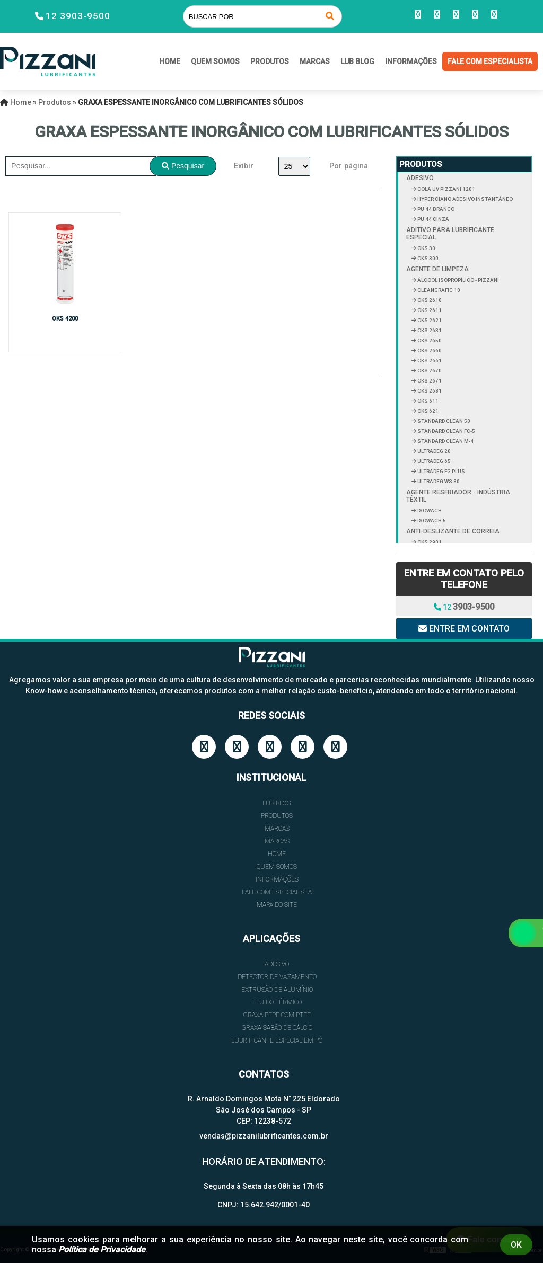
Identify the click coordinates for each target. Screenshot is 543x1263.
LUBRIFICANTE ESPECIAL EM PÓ (276, 1040)
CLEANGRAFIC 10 (438, 290)
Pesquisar (183, 166)
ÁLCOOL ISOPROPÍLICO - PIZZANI (457, 280)
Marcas (315, 61)
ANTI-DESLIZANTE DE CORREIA (453, 531)
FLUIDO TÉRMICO (277, 1002)
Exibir (243, 166)
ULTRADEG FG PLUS (440, 471)
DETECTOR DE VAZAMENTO (277, 977)
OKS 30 (425, 248)
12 (464, 607)
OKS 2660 (429, 350)
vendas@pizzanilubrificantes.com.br (263, 1136)
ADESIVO (420, 178)
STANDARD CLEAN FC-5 (445, 431)
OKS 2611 (429, 310)
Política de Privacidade (101, 1249)
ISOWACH (429, 510)
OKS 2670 (429, 370)
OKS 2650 (429, 340)
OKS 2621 (429, 320)
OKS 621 (427, 411)
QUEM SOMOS (215, 61)
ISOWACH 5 (431, 520)
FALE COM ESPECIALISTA (490, 61)
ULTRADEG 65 (433, 461)
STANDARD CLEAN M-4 (445, 441)
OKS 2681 (429, 391)
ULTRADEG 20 (433, 451)
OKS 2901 (429, 542)
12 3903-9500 (78, 16)
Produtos (269, 61)
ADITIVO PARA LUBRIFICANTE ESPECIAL (450, 233)
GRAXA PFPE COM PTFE (277, 1015)
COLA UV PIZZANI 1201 (445, 189)
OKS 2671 (429, 381)
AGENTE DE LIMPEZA (437, 269)
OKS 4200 (65, 318)
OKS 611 (427, 401)
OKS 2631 (429, 330)
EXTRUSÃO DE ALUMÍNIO (277, 989)
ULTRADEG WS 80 (438, 481)
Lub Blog (357, 61)
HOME (169, 61)
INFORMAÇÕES (411, 61)
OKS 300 (427, 258)
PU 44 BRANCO (435, 209)
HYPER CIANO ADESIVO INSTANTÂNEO (464, 199)
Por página (348, 166)
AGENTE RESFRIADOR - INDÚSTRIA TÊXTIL (458, 495)
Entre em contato (464, 629)
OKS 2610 (429, 300)
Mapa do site (277, 905)
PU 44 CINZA (432, 219)
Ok (516, 1245)
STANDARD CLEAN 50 (443, 421)
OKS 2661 (429, 360)
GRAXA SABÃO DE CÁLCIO (276, 1027)
